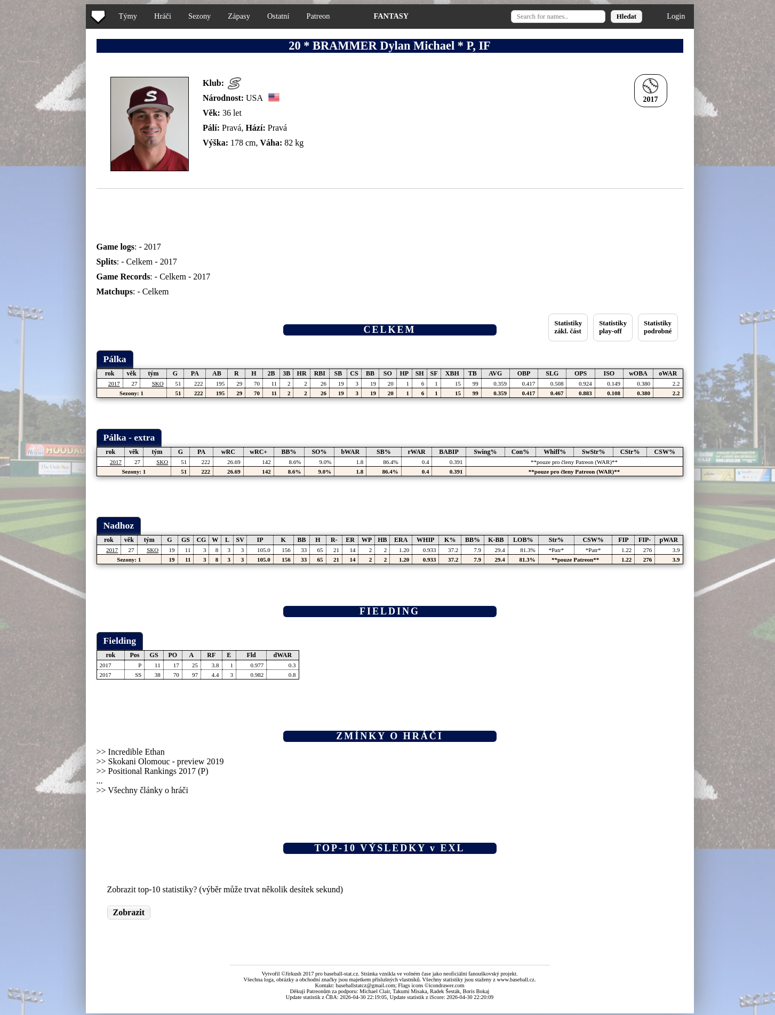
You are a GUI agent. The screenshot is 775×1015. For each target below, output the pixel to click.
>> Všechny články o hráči (142, 790)
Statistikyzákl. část (568, 327)
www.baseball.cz (515, 979)
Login (676, 16)
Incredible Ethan (136, 751)
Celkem (139, 261)
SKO (158, 383)
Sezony (199, 16)
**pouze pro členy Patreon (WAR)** (574, 462)
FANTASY (391, 16)
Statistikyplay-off (613, 327)
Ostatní (278, 16)
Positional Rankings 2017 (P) (158, 771)
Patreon (318, 16)
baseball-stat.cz (341, 974)
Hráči (162, 16)
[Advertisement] (44, 213)
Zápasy (239, 16)
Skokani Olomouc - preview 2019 (166, 761)
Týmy (128, 16)
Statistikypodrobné (658, 327)
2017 (152, 246)
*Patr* (556, 550)
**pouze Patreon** (575, 559)
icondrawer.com (447, 985)
